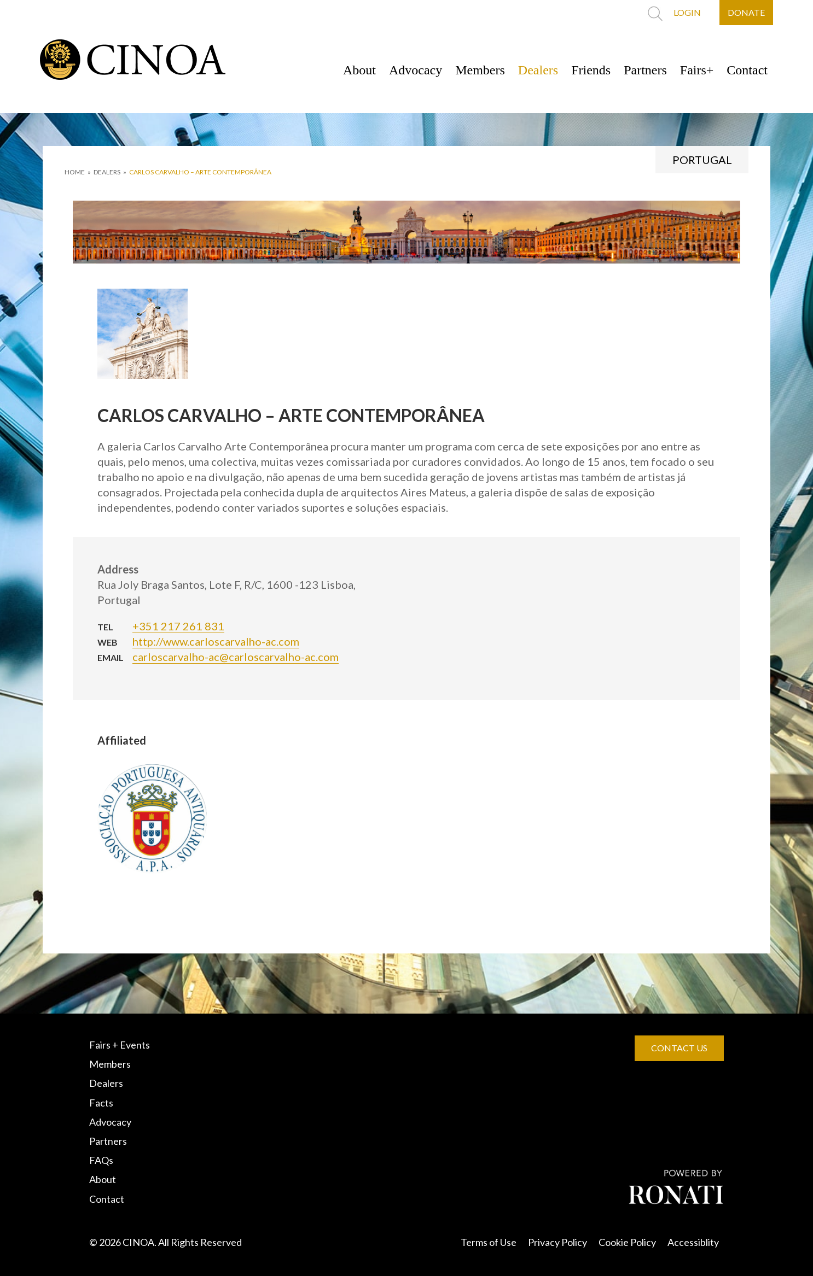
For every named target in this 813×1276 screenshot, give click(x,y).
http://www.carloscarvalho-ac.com (215, 641)
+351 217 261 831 (178, 626)
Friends (591, 70)
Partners (645, 70)
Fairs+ (697, 70)
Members (480, 70)
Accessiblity (693, 1242)
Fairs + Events (119, 1045)
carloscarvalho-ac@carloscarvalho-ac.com (235, 656)
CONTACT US (679, 1048)
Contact (747, 70)
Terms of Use (488, 1242)
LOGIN (687, 12)
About (359, 70)
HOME (75, 172)
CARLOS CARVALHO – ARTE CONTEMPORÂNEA (200, 172)
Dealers (538, 70)
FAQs (101, 1160)
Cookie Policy (627, 1242)
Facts (101, 1103)
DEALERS (107, 172)
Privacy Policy (557, 1242)
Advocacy (415, 70)
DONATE (746, 12)
